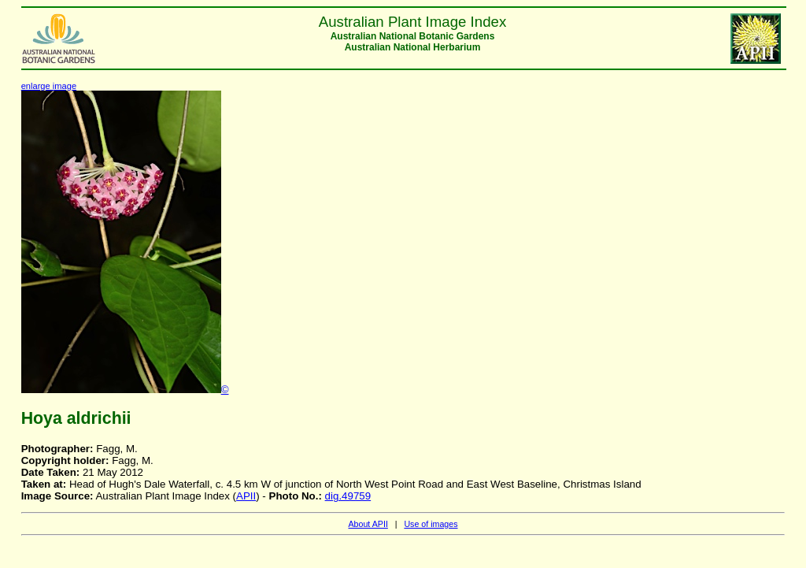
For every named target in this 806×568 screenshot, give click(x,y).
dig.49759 (348, 496)
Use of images (430, 524)
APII (246, 496)
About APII (367, 524)
